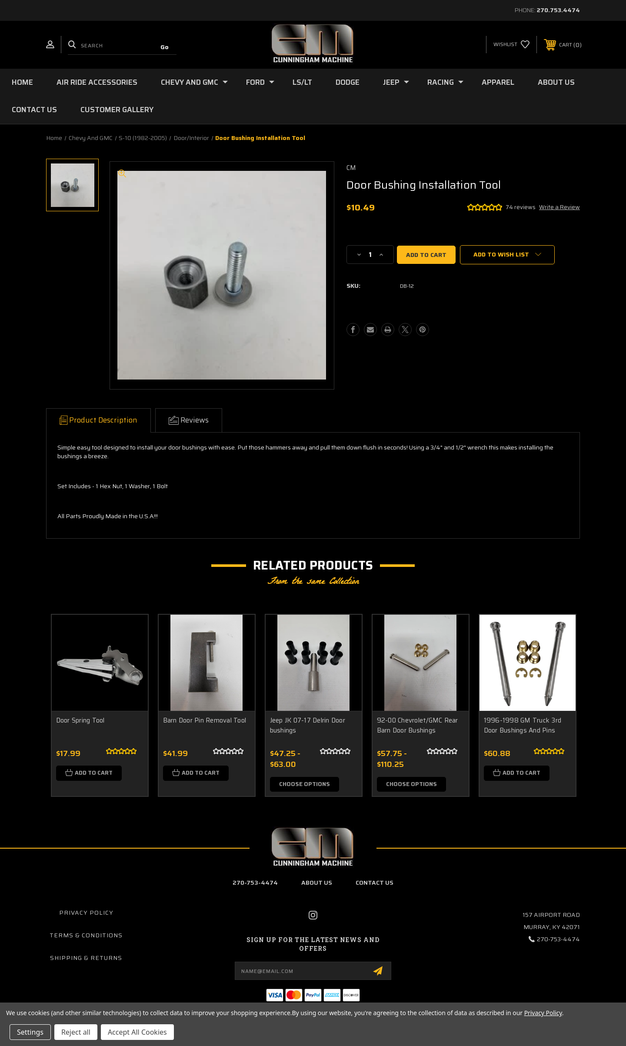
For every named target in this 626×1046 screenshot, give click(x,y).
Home (22, 82)
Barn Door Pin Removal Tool (204, 721)
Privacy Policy (86, 912)
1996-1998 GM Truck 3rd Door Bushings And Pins (523, 725)
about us (316, 882)
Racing (445, 82)
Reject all (75, 1032)
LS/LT (302, 82)
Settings (30, 1032)
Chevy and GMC (194, 82)
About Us (556, 82)
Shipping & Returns (86, 958)
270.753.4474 (558, 10)
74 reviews (521, 207)
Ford (260, 82)
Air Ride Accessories (97, 82)
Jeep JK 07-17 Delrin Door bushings (307, 725)
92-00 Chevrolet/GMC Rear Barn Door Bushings (417, 725)
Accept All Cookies (137, 1032)
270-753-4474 (255, 882)
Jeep (396, 82)
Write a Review (559, 207)
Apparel (498, 82)
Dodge (348, 82)
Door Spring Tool (80, 721)
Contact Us (34, 109)
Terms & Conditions (86, 935)
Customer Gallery (116, 109)
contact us (374, 882)
